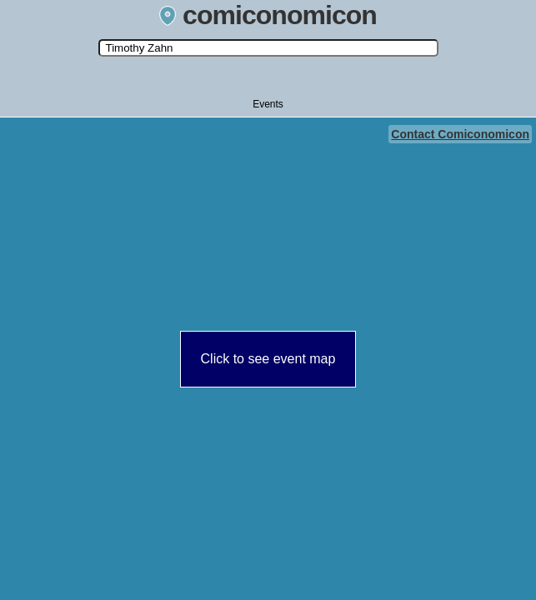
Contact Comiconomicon (460, 134)
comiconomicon (268, 15)
